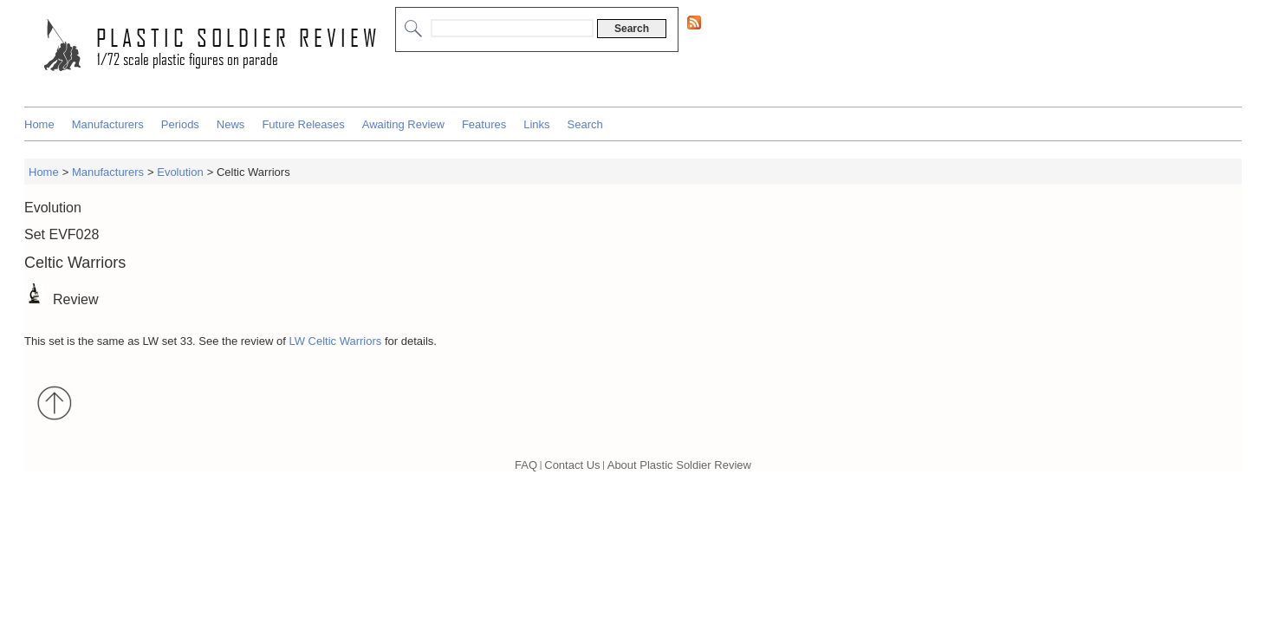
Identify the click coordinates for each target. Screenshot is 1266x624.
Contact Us (572, 464)
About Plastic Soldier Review (679, 464)
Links (536, 124)
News (231, 124)
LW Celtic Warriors (335, 341)
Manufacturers (108, 124)
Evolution (180, 172)
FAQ (526, 464)
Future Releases (303, 124)
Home (39, 124)
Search (585, 124)
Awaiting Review (403, 124)
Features (484, 124)
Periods (180, 124)
